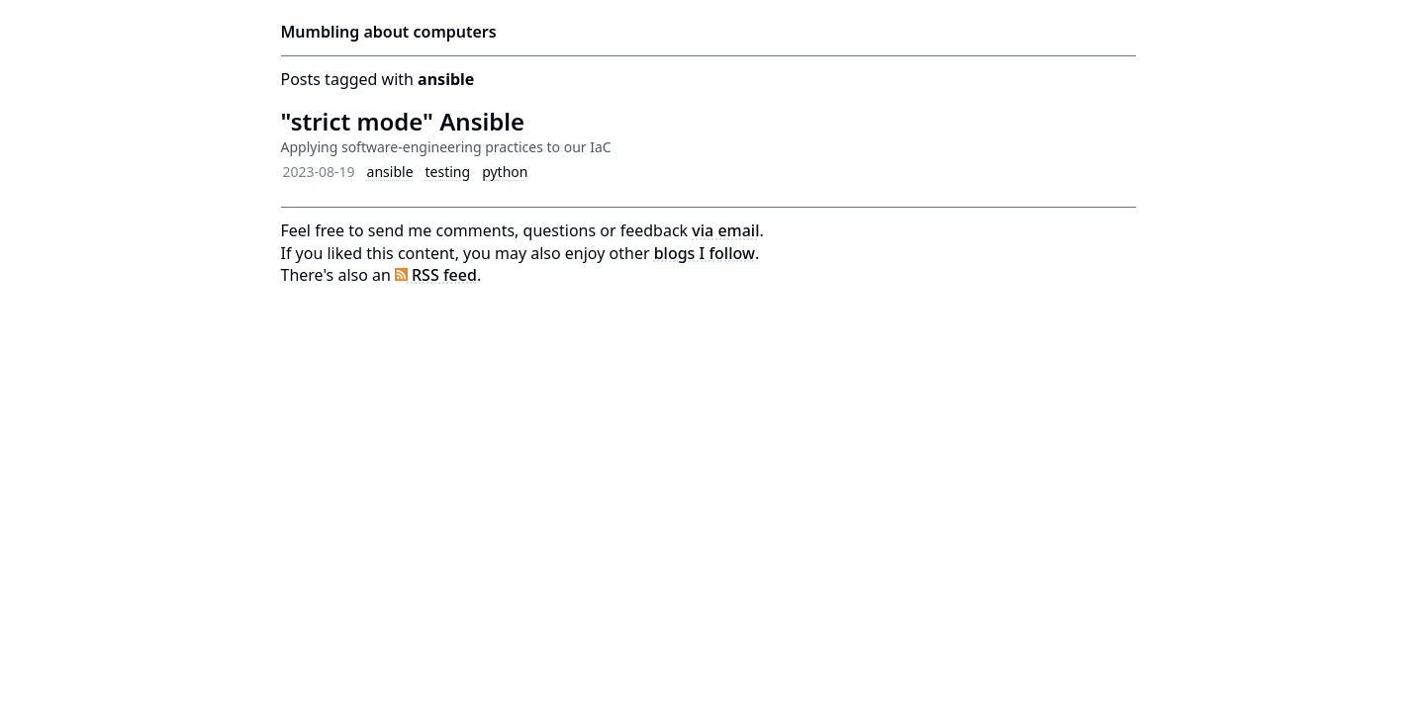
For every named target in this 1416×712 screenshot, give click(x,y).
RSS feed (436, 275)
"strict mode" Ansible (403, 121)
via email (725, 230)
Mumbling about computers (389, 32)
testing (448, 171)
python (504, 171)
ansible (390, 171)
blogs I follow (704, 253)
